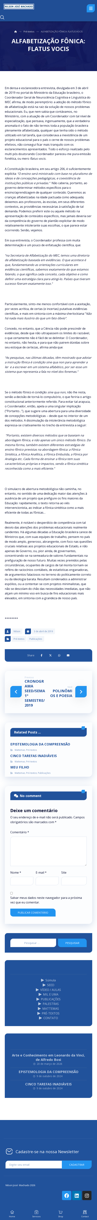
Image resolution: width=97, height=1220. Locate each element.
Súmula (48, 980)
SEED (48, 985)
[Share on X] (50, 655)
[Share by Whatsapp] (59, 655)
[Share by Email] (68, 655)
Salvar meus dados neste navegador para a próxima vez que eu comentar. (46, 900)
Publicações (35, 638)
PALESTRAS (48, 1004)
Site (63, 872)
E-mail (41, 872)
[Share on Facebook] (41, 655)
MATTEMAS (48, 1009)
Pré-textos (19, 638)
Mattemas (20, 750)
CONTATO (48, 1018)
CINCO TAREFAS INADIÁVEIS (48, 1084)
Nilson (17, 631)
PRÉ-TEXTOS (48, 1013)
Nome (15, 872)
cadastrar (76, 1164)
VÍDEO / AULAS (48, 990)
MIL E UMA (48, 994)
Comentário (19, 832)
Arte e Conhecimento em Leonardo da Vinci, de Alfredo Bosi (48, 1057)
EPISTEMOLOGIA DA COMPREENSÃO (48, 1072)
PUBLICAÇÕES (48, 999)
